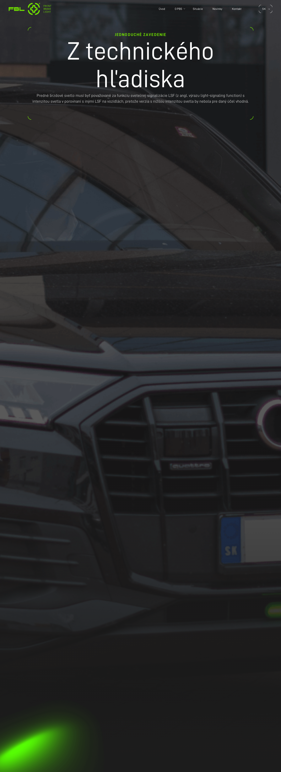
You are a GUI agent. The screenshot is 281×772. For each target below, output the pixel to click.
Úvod (162, 9)
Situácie (198, 9)
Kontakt (236, 9)
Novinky (217, 9)
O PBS (178, 9)
